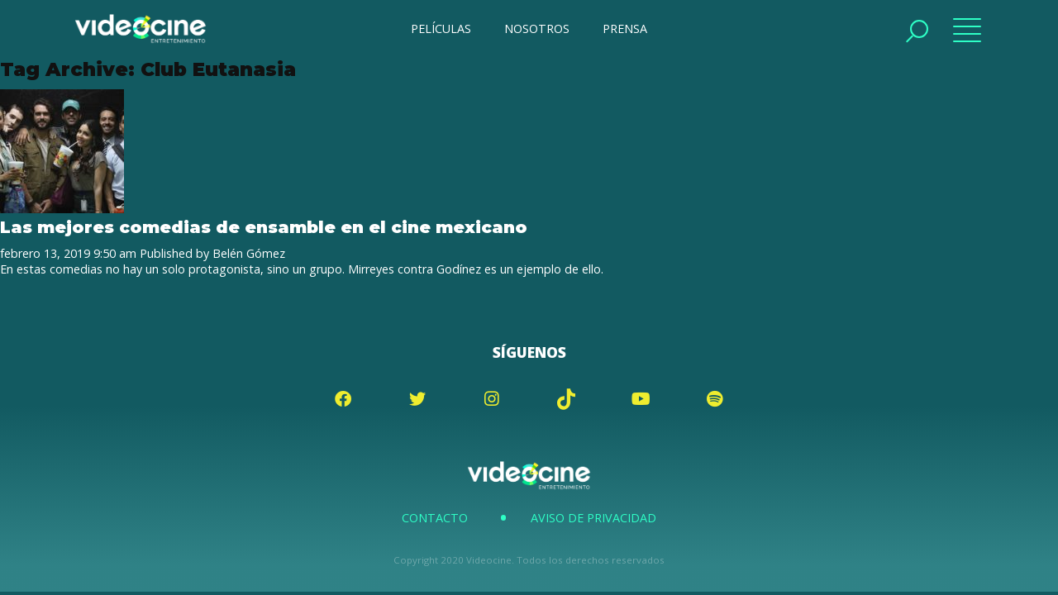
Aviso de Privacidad (593, 518)
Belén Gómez (248, 253)
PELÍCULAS (441, 28)
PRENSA (625, 28)
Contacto (435, 518)
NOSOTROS (537, 28)
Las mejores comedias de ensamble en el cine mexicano (263, 227)
